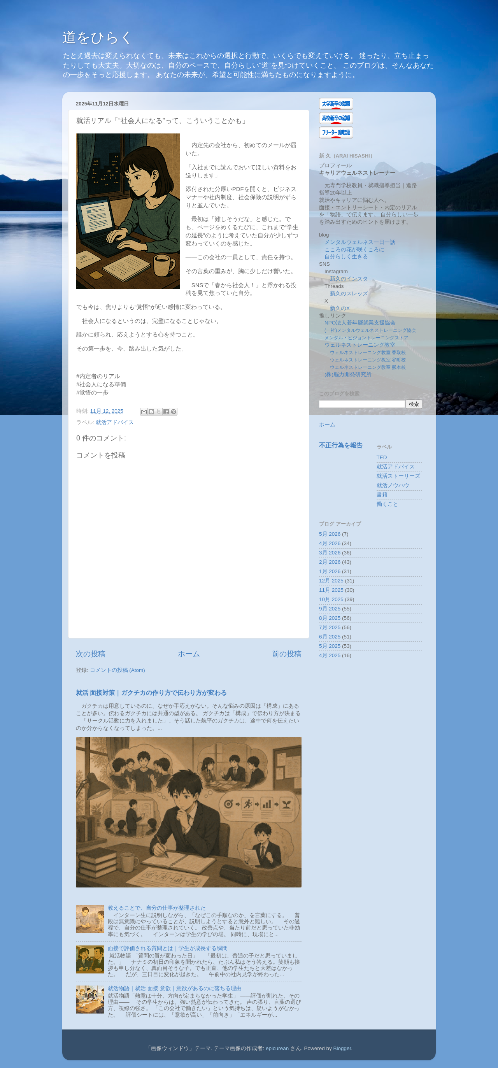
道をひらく (98, 37)
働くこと (387, 504)
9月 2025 (329, 609)
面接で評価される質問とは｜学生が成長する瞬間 (168, 948)
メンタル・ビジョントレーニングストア (366, 337)
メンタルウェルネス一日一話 (359, 242)
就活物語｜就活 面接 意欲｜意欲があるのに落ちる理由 (175, 988)
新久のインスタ (349, 279)
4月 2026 (329, 543)
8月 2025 (329, 618)
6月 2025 (329, 637)
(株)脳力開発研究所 (348, 374)
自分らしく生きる (346, 257)
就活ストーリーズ (398, 476)
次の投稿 (90, 654)
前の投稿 (287, 654)
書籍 (382, 495)
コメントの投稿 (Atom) (117, 670)
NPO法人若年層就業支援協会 (360, 323)
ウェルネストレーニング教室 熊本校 (368, 367)
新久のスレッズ (349, 293)
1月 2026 (329, 571)
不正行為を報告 (341, 445)
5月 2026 (329, 534)
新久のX (340, 308)
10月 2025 (331, 599)
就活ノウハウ (393, 485)
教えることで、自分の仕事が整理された (157, 908)
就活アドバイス (115, 422)
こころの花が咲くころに (354, 250)
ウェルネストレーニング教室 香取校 (368, 352)
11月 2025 (331, 590)
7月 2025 (329, 627)
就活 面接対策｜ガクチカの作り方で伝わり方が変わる (151, 692)
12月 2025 (331, 581)
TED (382, 457)
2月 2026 (329, 562)
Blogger (342, 1048)
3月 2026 (329, 553)
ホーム (189, 654)
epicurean (277, 1048)
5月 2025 (329, 646)
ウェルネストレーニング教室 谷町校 (368, 360)
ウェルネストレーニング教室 (359, 345)
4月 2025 (329, 655)
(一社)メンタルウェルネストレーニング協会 (370, 330)
